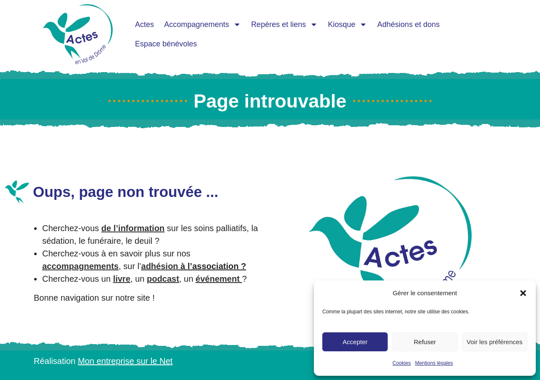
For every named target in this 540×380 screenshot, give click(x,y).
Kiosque (347, 24)
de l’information (133, 228)
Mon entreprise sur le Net (125, 361)
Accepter (355, 341)
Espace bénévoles (166, 44)
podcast (163, 278)
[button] (523, 293)
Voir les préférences (495, 341)
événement (218, 278)
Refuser (425, 341)
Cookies (401, 363)
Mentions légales (434, 363)
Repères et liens (284, 24)
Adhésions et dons (408, 24)
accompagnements (80, 266)
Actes (144, 24)
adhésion (159, 266)
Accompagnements (202, 24)
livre (121, 278)
